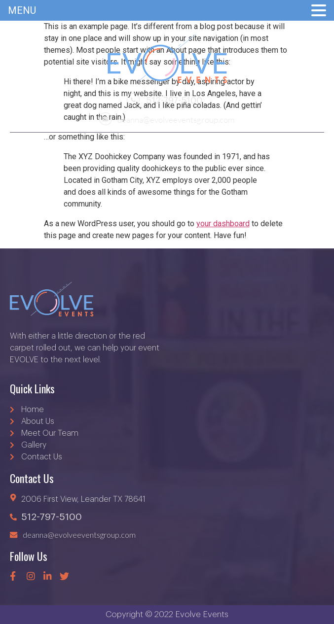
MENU (22, 10)
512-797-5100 (164, 100)
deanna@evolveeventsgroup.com (167, 118)
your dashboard (223, 223)
